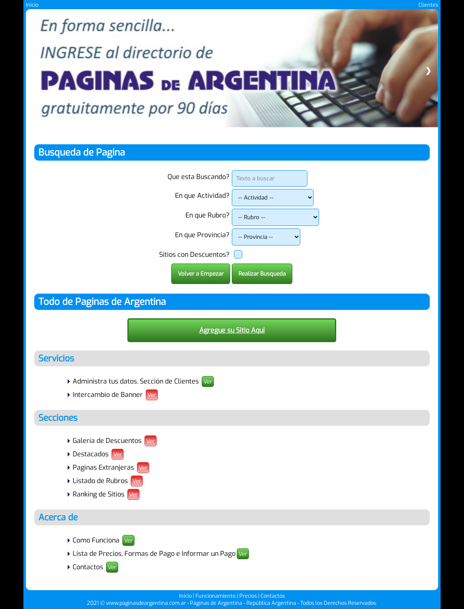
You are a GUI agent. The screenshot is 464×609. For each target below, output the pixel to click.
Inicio (32, 4)
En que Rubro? (207, 215)
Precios (248, 595)
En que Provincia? (202, 234)
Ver (207, 381)
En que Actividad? (202, 195)
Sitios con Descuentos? (194, 254)
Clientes (428, 4)
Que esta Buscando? (198, 176)
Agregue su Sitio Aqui (232, 330)
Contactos (273, 595)
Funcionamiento (215, 595)
